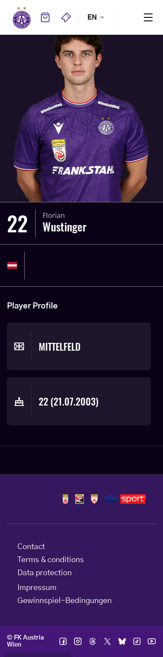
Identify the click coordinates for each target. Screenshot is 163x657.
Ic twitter (107, 641)
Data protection (44, 573)
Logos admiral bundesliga (65, 499)
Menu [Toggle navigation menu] (148, 17)
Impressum (37, 588)
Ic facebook (63, 641)
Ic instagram (77, 641)
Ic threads (92, 641)
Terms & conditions (50, 560)
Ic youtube (151, 641)
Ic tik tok (137, 641)
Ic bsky (122, 641)
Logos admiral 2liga (94, 499)
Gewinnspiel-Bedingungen (64, 601)
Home (21, 17)
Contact (31, 547)
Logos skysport (125, 499)
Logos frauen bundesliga (79, 499)
